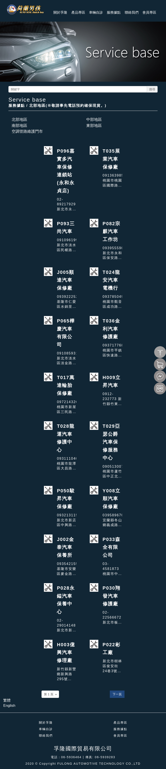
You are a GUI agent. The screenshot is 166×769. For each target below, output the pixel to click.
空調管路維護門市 (27, 131)
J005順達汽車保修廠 (65, 280)
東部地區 (94, 125)
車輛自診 (46, 729)
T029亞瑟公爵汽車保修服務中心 (111, 442)
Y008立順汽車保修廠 (111, 498)
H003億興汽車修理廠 (66, 652)
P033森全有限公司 (111, 547)
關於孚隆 (46, 722)
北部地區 (19, 119)
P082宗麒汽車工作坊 (111, 231)
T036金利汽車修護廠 (111, 328)
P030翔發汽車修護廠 (111, 595)
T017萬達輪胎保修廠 (65, 385)
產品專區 (120, 722)
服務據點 (120, 729)
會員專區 (120, 735)
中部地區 (94, 119)
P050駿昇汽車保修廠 (66, 498)
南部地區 (19, 125)
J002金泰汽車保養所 (65, 547)
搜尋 (152, 89)
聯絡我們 (46, 735)
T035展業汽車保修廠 (111, 158)
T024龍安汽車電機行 (111, 280)
